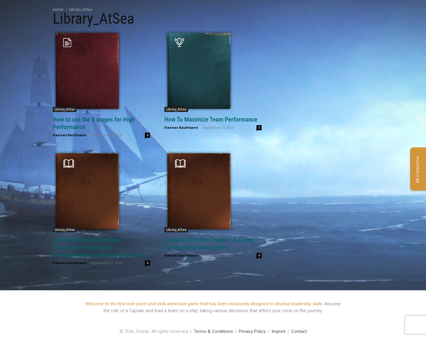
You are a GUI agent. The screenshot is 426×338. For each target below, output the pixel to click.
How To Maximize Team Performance (210, 119)
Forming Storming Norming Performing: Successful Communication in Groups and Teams (99, 247)
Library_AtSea (65, 109)
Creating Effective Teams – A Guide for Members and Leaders (208, 243)
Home (58, 9)
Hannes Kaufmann (69, 135)
